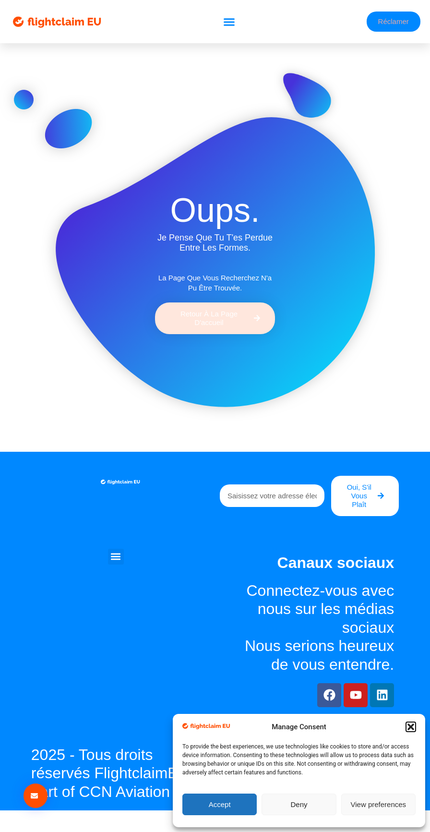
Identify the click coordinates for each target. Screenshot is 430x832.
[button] (411, 727)
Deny (298, 804)
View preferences (378, 804)
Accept (220, 804)
